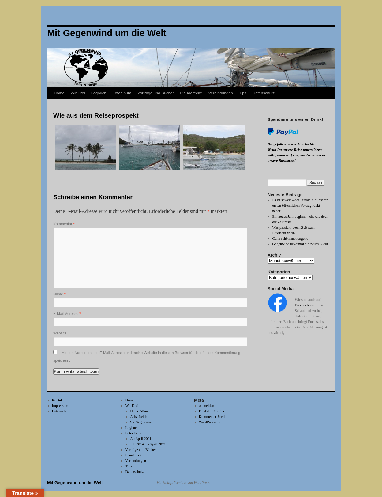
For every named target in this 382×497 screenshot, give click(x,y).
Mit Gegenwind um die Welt (75, 482)
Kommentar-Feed (212, 417)
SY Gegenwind (141, 422)
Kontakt (58, 400)
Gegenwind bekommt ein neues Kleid (300, 244)
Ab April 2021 (140, 439)
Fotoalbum (122, 93)
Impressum (60, 406)
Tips (242, 93)
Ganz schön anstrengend (290, 238)
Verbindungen (220, 93)
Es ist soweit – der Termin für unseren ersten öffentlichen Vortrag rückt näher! (300, 205)
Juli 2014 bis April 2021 (148, 444)
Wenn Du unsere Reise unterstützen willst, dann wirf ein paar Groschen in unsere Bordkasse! (296, 155)
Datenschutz (264, 93)
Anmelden (206, 406)
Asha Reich (138, 417)
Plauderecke (191, 93)
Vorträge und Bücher (155, 93)
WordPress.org (209, 422)
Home (59, 93)
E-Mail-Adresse (67, 314)
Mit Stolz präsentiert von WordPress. (183, 483)
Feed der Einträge (212, 411)
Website (59, 333)
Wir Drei (78, 93)
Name (59, 294)
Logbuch (99, 93)
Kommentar (64, 224)
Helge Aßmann (141, 411)
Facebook (302, 305)
